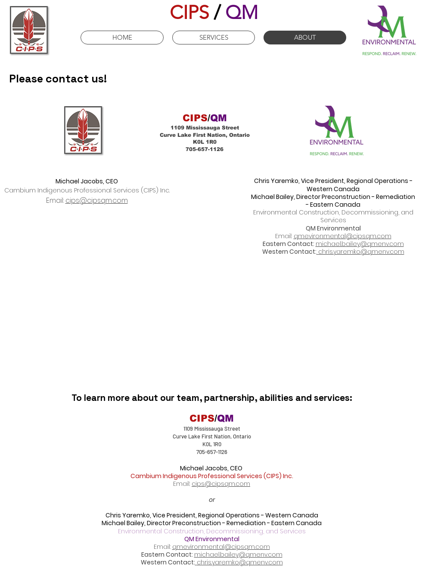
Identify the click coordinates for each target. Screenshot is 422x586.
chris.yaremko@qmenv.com (361, 251)
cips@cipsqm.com (96, 200)
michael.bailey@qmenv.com (360, 243)
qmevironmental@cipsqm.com (342, 236)
